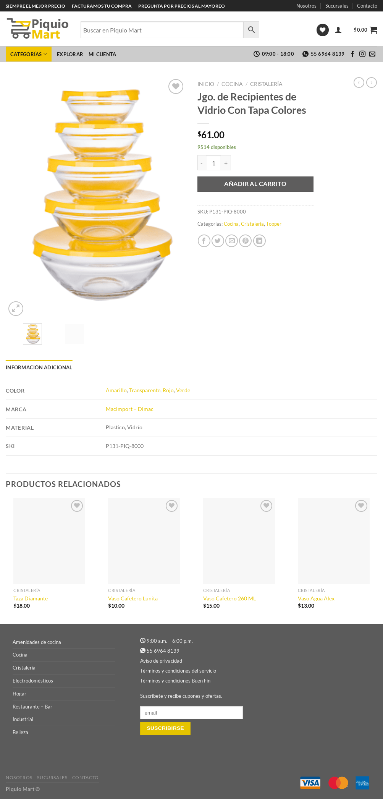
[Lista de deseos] (323, 30)
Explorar (70, 54)
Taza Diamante (30, 598)
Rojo (168, 390)
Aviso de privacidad (161, 661)
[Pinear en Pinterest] (245, 241)
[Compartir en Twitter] (218, 241)
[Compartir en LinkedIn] (259, 241)
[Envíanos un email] (372, 54)
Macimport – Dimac (130, 409)
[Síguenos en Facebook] (352, 54)
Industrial (23, 719)
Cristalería (266, 84)
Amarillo (116, 390)
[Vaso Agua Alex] (334, 541)
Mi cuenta (102, 54)
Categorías (28, 54)
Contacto (367, 6)
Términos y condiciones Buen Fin (175, 681)
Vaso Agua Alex (316, 598)
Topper (273, 224)
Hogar (19, 694)
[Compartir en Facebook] (204, 241)
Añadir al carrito (255, 183)
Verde (183, 390)
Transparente (144, 390)
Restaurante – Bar (32, 707)
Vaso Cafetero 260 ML (229, 598)
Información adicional (39, 367)
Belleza (20, 732)
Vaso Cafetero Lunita (133, 598)
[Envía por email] (231, 241)
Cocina (232, 84)
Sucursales (337, 6)
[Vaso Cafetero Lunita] (144, 541)
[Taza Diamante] (49, 541)
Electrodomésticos (33, 681)
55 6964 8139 (163, 651)
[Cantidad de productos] (213, 162)
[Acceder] (338, 29)
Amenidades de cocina (37, 642)
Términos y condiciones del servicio (178, 671)
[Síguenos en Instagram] (362, 54)
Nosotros (306, 6)
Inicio (205, 84)
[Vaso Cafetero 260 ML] (239, 541)
